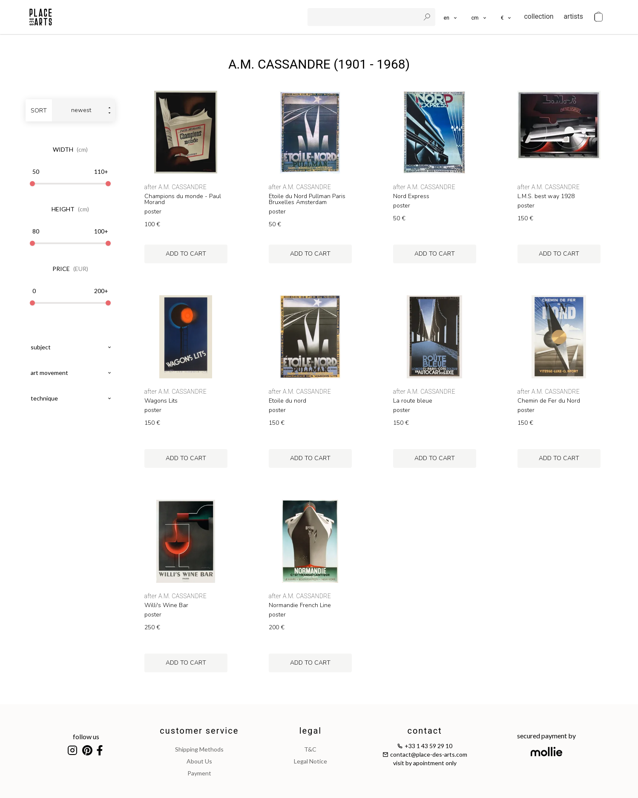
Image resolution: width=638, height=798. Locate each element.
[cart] (598, 17)
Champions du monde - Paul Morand (182, 199)
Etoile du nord (287, 401)
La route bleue (412, 401)
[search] (365, 17)
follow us (86, 736)
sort (39, 111)
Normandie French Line (300, 605)
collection (538, 16)
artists (573, 16)
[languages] (451, 17)
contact (424, 731)
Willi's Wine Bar (166, 605)
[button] (479, 17)
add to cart (186, 254)
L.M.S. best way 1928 (546, 196)
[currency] (506, 17)
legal (310, 731)
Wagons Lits (161, 401)
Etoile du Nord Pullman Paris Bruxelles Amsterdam (307, 199)
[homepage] (40, 17)
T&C (310, 749)
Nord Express (411, 196)
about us (199, 761)
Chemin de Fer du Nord (548, 401)
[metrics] (479, 17)
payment (199, 773)
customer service (199, 731)
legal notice (310, 761)
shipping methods (199, 749)
